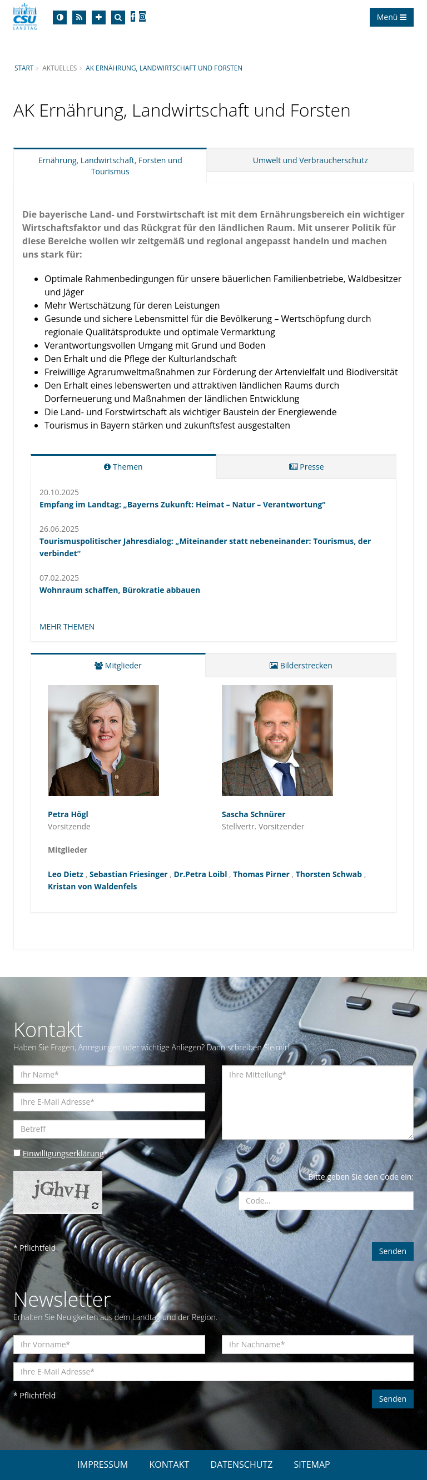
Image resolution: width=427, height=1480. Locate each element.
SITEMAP (312, 1464)
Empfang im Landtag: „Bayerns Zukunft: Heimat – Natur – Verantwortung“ (183, 504)
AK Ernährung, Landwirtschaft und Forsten (165, 67)
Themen (123, 466)
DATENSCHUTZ (242, 1464)
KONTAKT (169, 1464)
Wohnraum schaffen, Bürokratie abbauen (120, 590)
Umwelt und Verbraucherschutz (310, 160)
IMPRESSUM (102, 1464)
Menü (391, 17)
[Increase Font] (99, 17)
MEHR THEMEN (67, 626)
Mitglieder (118, 665)
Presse (306, 466)
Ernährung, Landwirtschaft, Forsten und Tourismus (110, 166)
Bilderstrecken (301, 665)
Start (23, 67)
